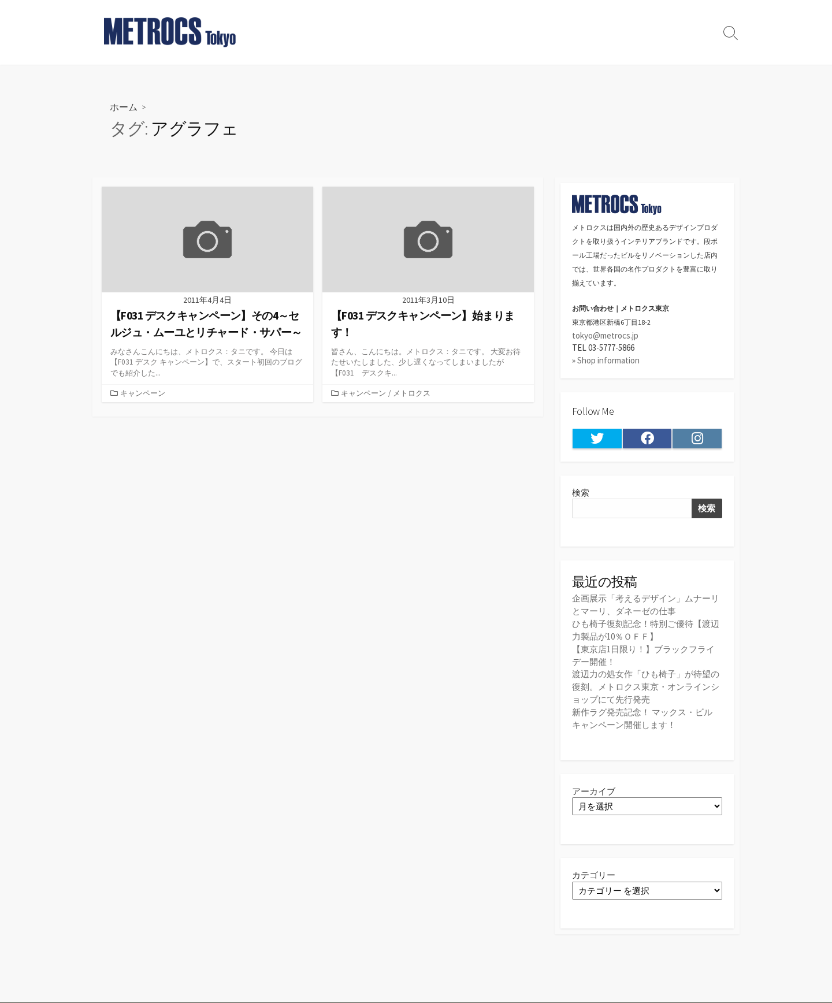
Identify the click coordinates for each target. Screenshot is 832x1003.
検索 (580, 492)
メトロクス (411, 393)
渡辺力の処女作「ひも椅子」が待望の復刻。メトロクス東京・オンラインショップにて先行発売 (645, 683)
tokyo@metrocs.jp (605, 335)
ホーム (124, 106)
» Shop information (606, 360)
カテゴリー (593, 870)
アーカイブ (593, 786)
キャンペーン (142, 393)
